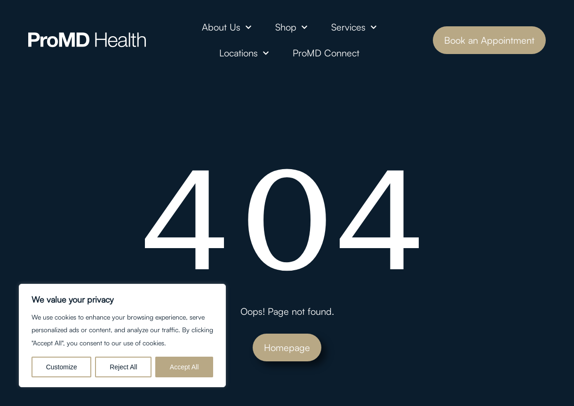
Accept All (184, 367)
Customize (61, 367)
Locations (244, 53)
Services (354, 27)
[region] (122, 335)
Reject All (123, 367)
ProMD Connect (326, 53)
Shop (291, 27)
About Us (227, 27)
